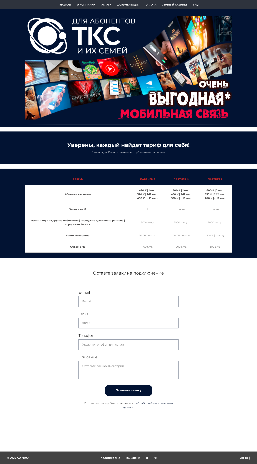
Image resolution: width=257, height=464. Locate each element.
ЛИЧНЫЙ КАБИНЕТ (174, 4)
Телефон (86, 335)
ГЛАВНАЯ (65, 4)
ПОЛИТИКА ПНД (110, 458)
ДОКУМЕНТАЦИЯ (128, 4)
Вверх (245, 458)
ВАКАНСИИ (133, 458)
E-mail (84, 292)
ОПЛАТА (151, 4)
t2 (147, 458)
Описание (88, 357)
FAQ (195, 4)
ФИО (83, 314)
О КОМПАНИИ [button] (86, 4)
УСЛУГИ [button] (106, 4)
